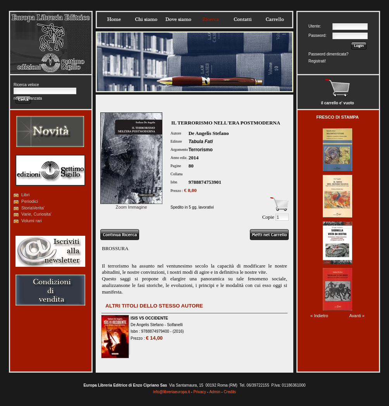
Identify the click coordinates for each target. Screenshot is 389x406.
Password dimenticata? (328, 54)
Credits (230, 392)
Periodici (29, 201)
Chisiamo (146, 19)
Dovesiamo (178, 19)
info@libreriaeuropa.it (171, 392)
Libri (25, 194)
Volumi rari (31, 220)
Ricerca (210, 19)
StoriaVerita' (33, 208)
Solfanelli (175, 325)
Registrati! (317, 61)
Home (114, 19)
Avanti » (357, 315)
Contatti (242, 19)
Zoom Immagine (131, 204)
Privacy (199, 392)
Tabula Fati (200, 141)
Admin (214, 392)
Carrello (275, 19)
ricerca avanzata (28, 98)
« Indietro (319, 315)
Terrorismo (200, 149)
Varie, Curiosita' (36, 214)
